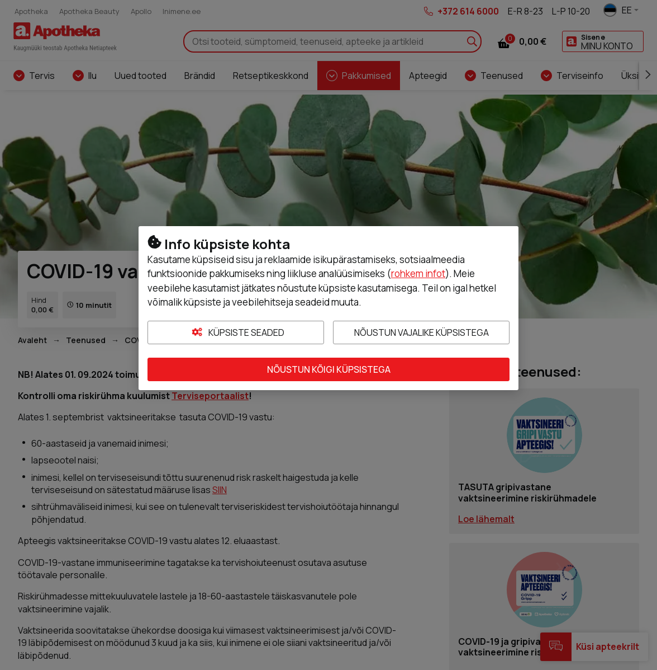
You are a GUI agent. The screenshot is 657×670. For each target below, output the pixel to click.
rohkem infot (418, 273)
